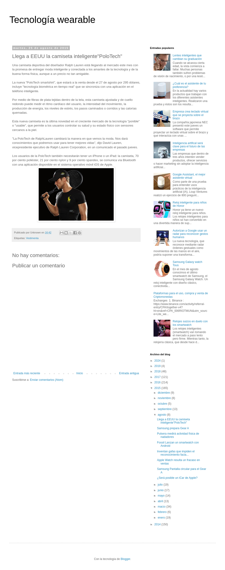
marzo (162, 506)
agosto (162, 414)
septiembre (165, 409)
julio (161, 484)
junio (161, 490)
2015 (157, 388)
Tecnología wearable (52, 20)
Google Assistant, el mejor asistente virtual (189, 176)
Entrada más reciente (26, 373)
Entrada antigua (129, 373)
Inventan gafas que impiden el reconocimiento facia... (176, 453)
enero (162, 517)
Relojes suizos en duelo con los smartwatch (190, 323)
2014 (157, 524)
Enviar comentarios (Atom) (46, 379)
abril (161, 501)
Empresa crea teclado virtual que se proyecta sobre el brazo (190, 115)
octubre (163, 403)
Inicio (79, 373)
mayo (161, 495)
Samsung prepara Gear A (173, 428)
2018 (157, 371)
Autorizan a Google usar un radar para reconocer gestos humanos (190, 234)
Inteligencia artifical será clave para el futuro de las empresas (189, 147)
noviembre (165, 398)
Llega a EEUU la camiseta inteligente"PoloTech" (173, 421)
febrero (162, 512)
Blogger (125, 559)
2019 (157, 366)
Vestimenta (32, 238)
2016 (157, 382)
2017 (157, 377)
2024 (157, 360)
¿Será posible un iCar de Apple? (177, 477)
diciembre (164, 392)
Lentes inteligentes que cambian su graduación (187, 57)
